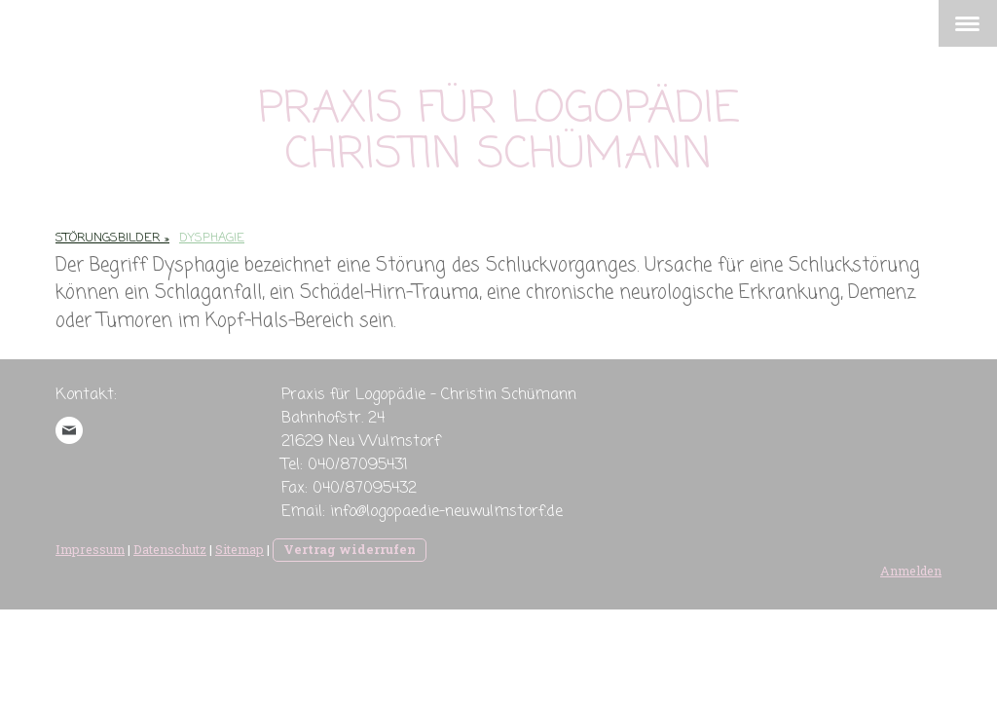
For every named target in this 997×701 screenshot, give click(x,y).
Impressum (90, 549)
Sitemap (239, 549)
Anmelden (911, 570)
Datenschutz (169, 549)
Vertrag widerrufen (349, 549)
